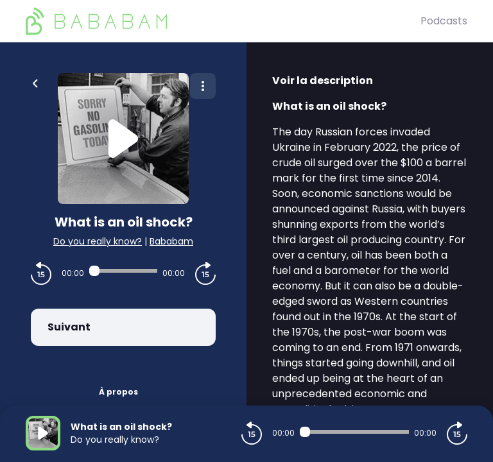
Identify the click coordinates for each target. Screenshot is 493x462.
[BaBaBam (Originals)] (223, 21)
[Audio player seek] (123, 271)
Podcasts (443, 20)
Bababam (171, 241)
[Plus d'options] (203, 86)
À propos (118, 391)
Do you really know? (97, 241)
